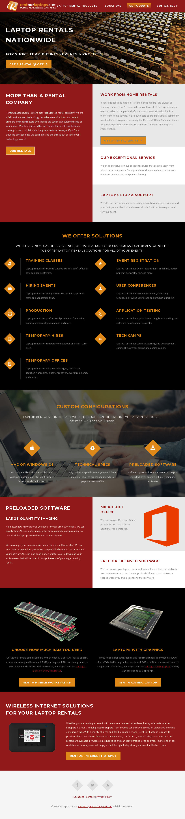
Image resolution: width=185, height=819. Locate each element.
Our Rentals (20, 151)
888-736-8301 (166, 5)
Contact (90, 796)
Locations (113, 5)
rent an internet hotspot (93, 756)
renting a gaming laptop (158, 666)
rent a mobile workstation (47, 682)
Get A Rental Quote (26, 64)
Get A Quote (139, 5)
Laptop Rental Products (77, 5)
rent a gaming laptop (138, 682)
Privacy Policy (104, 796)
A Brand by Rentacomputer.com (95, 806)
